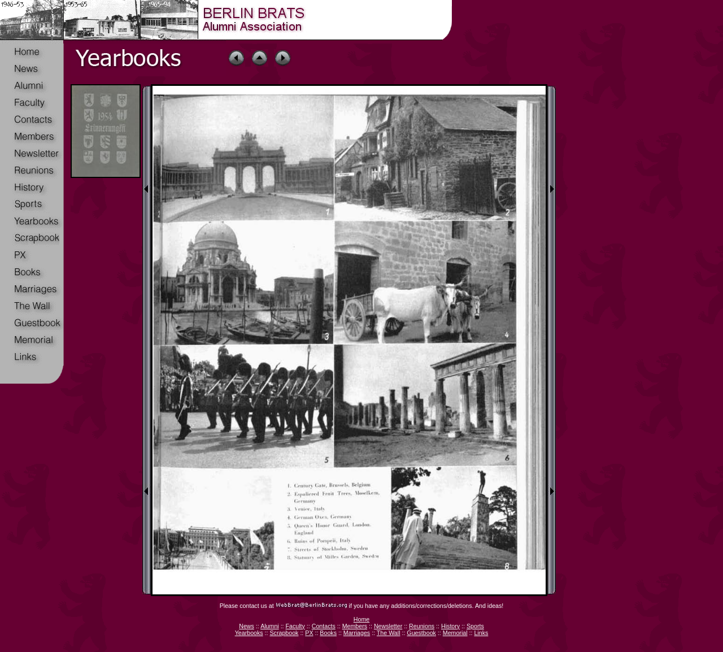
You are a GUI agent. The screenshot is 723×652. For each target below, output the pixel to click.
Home (361, 619)
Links (481, 632)
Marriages (356, 632)
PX (309, 632)
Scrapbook (283, 632)
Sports (475, 626)
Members (354, 626)
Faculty (295, 626)
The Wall (388, 632)
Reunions (421, 626)
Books (328, 632)
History (450, 626)
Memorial (455, 632)
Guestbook (421, 632)
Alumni (269, 626)
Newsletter (388, 626)
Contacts (324, 626)
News (246, 626)
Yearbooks (249, 632)
